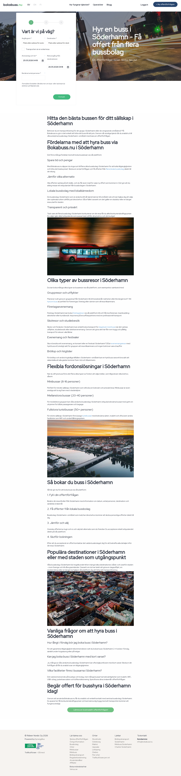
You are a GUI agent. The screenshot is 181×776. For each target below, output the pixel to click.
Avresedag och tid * (29, 56)
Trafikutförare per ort (101, 757)
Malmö (95, 744)
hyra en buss (52, 301)
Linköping (96, 749)
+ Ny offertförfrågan (165, 4)
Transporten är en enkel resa (35, 49)
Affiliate (73, 763)
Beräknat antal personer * (31, 73)
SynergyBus (40, 739)
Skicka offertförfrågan (79, 739)
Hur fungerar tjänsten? (79, 4)
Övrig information (77, 742)
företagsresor (78, 313)
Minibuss (73, 752)
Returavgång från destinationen (53, 57)
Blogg (109, 4)
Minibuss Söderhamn (123, 744)
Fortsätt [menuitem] (62, 97)
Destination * (52, 38)
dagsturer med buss (107, 327)
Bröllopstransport (77, 755)
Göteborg (96, 742)
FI (40, 4)
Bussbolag (74, 744)
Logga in (144, 4)
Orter (72, 747)
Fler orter (96, 755)
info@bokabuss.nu (144, 742)
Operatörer (98, 4)
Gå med (41, 752)
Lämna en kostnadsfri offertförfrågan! (90, 710)
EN (34, 4)
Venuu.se (73, 769)
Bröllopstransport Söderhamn (122, 740)
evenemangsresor (118, 343)
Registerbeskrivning (78, 757)
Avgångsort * (27, 38)
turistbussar (87, 416)
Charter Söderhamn (123, 747)
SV (28, 4)
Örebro (95, 752)
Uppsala (95, 747)
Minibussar (74, 749)
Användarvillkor (76, 760)
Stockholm (96, 739)
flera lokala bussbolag (115, 169)
